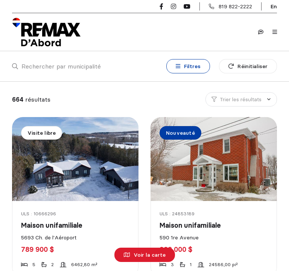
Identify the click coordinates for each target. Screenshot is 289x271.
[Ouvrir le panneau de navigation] (274, 32)
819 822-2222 (235, 6)
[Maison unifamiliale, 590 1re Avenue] (214, 159)
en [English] (274, 6)
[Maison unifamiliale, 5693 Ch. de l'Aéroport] (76, 159)
